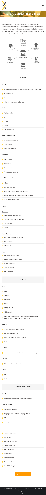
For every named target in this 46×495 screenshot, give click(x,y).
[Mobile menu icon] (42, 5)
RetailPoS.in (38, 488)
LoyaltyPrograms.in (23, 491)
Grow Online (26, 493)
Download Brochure (23, 474)
